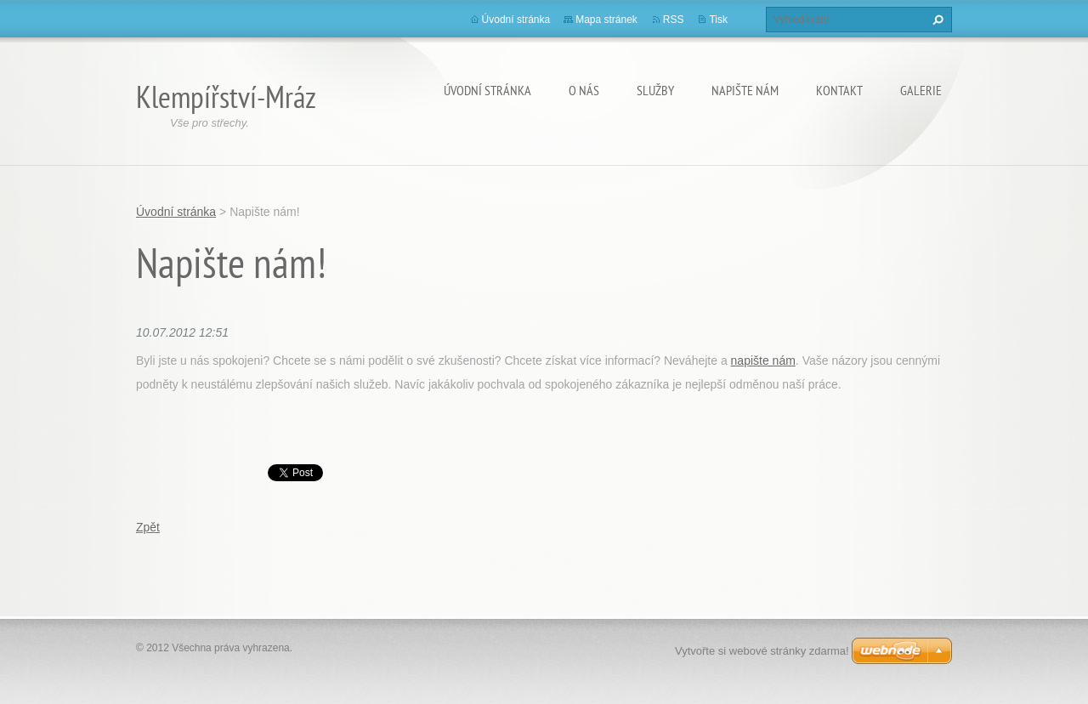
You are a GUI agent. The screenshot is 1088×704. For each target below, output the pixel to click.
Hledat (936, 19)
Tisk (718, 20)
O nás (584, 90)
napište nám (763, 360)
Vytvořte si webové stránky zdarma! (762, 650)
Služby (655, 90)
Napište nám (745, 90)
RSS (673, 20)
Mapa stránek (606, 20)
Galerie (921, 90)
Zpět (148, 527)
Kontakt (839, 90)
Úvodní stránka (487, 90)
